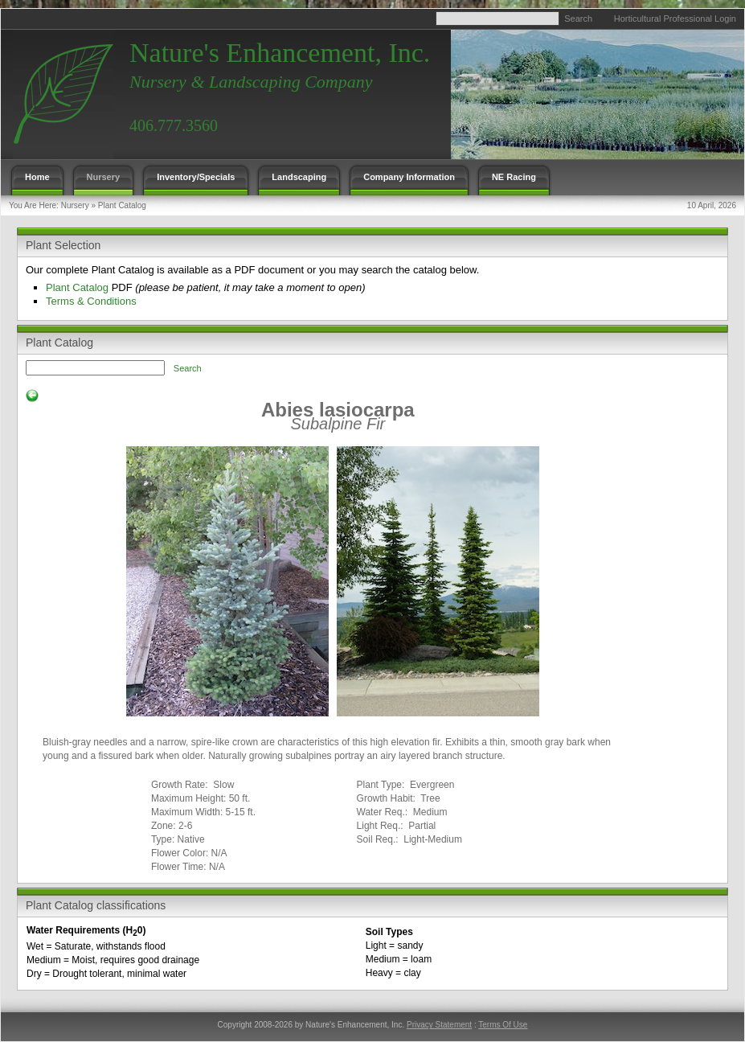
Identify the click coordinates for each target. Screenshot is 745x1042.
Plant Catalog (122, 205)
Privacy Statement (439, 1024)
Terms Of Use (502, 1024)
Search (578, 18)
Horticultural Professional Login (675, 18)
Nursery (75, 205)
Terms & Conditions (91, 301)
